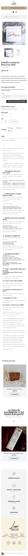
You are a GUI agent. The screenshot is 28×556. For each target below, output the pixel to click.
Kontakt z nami (14, 537)
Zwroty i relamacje (21, 536)
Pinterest (11, 130)
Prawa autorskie (14, 535)
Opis (3, 136)
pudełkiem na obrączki (8, 314)
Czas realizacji (11, 536)
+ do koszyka (13, 121)
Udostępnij (11, 128)
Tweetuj (19, 128)
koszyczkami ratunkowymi (9, 315)
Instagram (19, 542)
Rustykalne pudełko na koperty (14, 389)
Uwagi (2, 93)
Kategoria (6, 8)
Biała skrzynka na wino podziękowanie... (14, 453)
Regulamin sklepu (14, 534)
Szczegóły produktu (8, 140)
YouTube (14, 542)
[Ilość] (3, 121)
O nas (6, 534)
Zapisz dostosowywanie (16, 101)
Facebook (8, 542)
